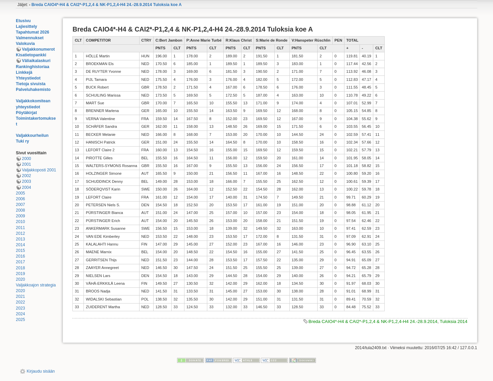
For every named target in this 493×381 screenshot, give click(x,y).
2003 (26, 181)
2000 (26, 158)
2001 (26, 164)
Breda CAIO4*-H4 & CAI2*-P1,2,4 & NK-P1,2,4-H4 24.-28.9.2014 (373, 321)
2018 (20, 268)
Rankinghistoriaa (32, 66)
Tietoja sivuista (30, 83)
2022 (20, 302)
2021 (20, 296)
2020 (20, 279)
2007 (20, 204)
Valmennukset (29, 38)
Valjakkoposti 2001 (39, 170)
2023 (20, 308)
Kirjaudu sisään (41, 371)
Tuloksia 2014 (453, 321)
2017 (20, 262)
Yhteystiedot (28, 78)
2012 (20, 233)
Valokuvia (25, 43)
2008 (20, 210)
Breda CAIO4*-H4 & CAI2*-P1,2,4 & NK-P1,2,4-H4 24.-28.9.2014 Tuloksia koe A (107, 4)
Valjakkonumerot (38, 49)
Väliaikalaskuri (36, 60)
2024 (20, 314)
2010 (20, 221)
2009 (20, 216)
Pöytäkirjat (26, 112)
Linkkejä (24, 72)
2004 (26, 187)
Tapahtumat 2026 (32, 32)
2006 (20, 199)
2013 (20, 239)
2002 (26, 175)
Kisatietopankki (31, 55)
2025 (20, 319)
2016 (20, 256)
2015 (20, 250)
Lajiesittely (26, 26)
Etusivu (23, 20)
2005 (20, 193)
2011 (20, 227)
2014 (20, 244)
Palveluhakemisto (33, 89)
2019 (20, 273)
